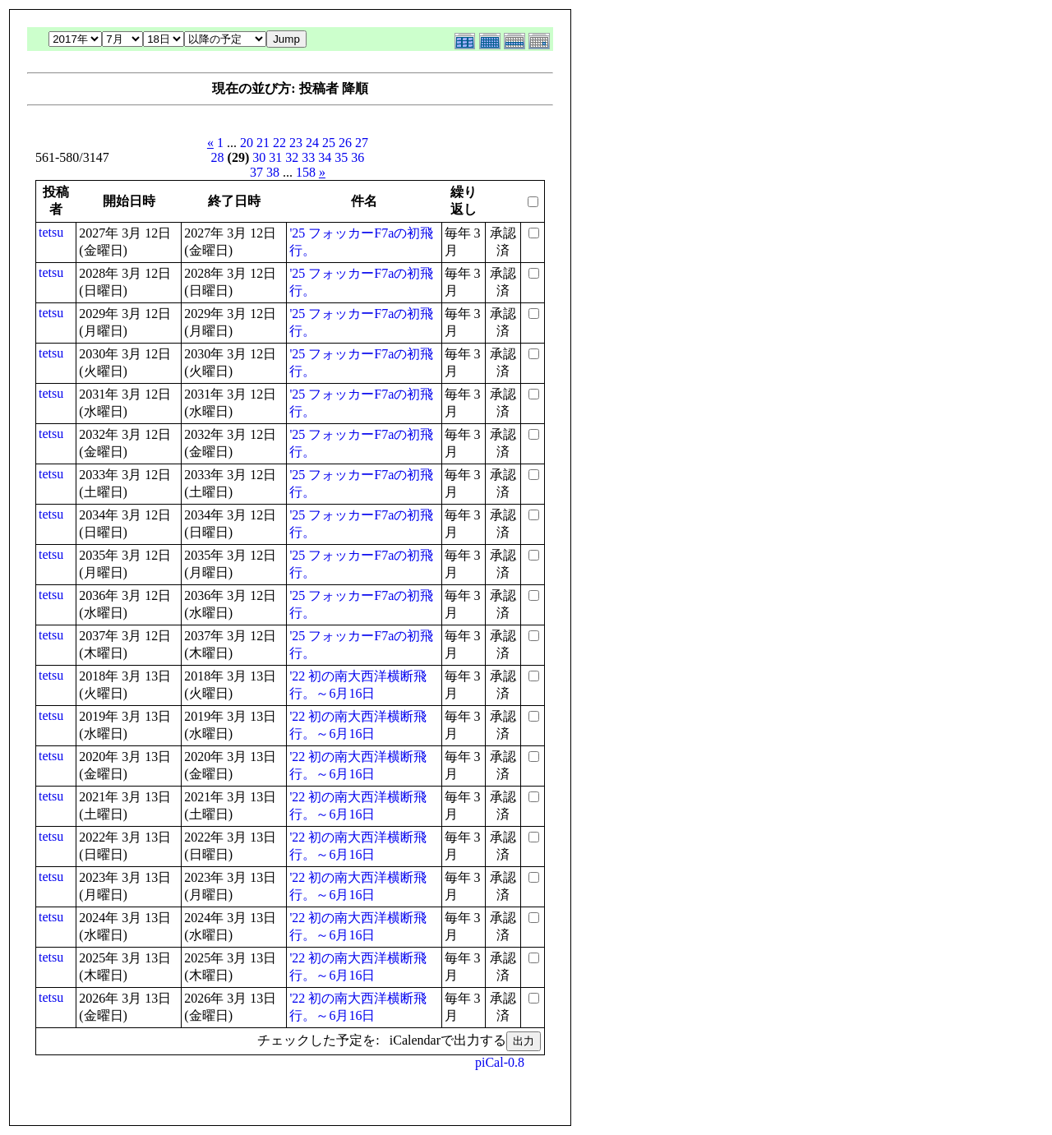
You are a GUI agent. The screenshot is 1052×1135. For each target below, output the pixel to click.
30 (258, 157)
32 (291, 157)
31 (275, 157)
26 (345, 143)
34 (324, 157)
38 (272, 172)
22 (279, 143)
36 (357, 157)
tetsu (51, 232)
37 (256, 172)
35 (341, 157)
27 (361, 143)
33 (308, 157)
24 (312, 143)
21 (263, 143)
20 (246, 143)
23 (295, 143)
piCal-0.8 (499, 1062)
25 (328, 143)
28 (217, 157)
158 (306, 172)
